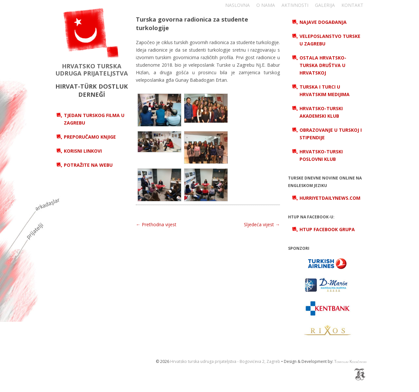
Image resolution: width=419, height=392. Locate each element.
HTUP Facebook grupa (327, 229)
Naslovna (237, 5)
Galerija (325, 5)
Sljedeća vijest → (262, 224)
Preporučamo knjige (90, 137)
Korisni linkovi (83, 151)
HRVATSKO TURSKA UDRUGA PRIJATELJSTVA (91, 69)
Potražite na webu (88, 165)
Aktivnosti (295, 5)
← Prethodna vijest (156, 224)
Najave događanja (323, 22)
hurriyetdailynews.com (330, 198)
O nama (265, 5)
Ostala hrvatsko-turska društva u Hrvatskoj (323, 65)
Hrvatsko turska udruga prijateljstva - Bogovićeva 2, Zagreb (225, 361)
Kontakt (352, 5)
